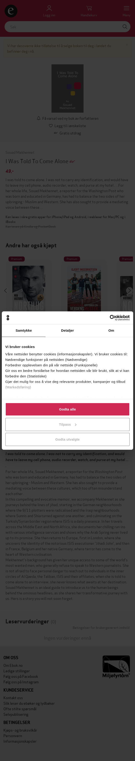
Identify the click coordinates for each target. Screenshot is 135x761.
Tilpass (67, 424)
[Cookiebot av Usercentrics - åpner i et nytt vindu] (110, 318)
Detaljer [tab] (67, 330)
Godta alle (67, 409)
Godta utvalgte (67, 439)
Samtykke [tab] (24, 330)
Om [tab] (111, 330)
